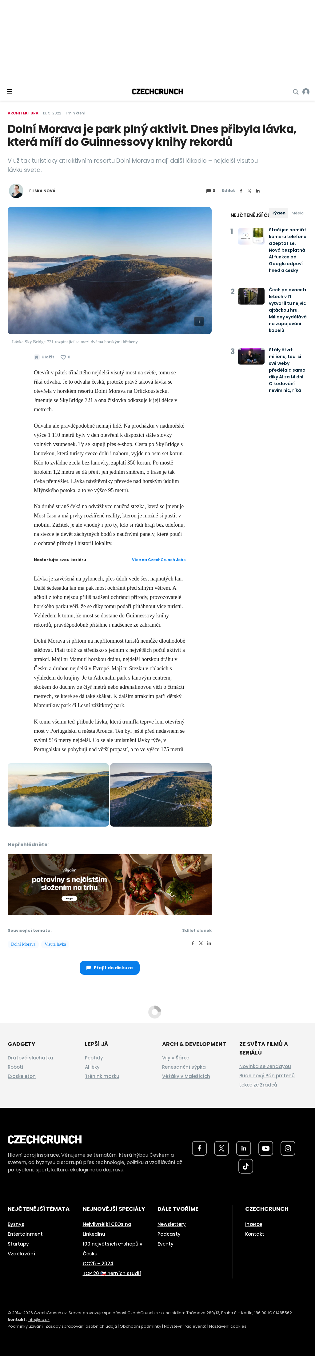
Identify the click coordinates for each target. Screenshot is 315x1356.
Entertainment (25, 1234)
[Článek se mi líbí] (65, 357)
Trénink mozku (102, 1076)
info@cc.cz (39, 1319)
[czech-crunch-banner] (110, 884)
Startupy (18, 1244)
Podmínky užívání (25, 1326)
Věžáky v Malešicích (186, 1076)
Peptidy (94, 1058)
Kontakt (254, 1234)
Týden (278, 213)
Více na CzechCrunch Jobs (158, 559)
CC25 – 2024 (98, 1263)
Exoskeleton (22, 1076)
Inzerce (253, 1224)
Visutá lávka (55, 944)
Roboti (15, 1067)
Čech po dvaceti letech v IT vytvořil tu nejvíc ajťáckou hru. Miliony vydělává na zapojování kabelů (288, 310)
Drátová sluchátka (30, 1058)
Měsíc (298, 213)
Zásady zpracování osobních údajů (81, 1326)
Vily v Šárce (175, 1058)
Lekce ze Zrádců (258, 1085)
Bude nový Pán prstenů (267, 1075)
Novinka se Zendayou (265, 1066)
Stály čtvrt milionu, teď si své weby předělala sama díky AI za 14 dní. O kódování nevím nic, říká (287, 370)
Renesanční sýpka (184, 1067)
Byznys (16, 1224)
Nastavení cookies (227, 1326)
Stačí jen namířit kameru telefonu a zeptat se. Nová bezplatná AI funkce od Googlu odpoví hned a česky (287, 250)
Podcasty (169, 1234)
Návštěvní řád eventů (185, 1326)
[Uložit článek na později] (44, 357)
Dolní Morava (23, 944)
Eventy (165, 1244)
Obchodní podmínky (140, 1326)
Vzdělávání (21, 1253)
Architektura (23, 113)
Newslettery (172, 1224)
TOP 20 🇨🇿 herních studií (112, 1273)
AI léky (92, 1067)
